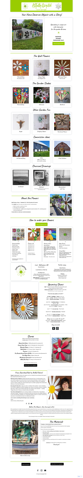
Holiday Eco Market (56, 314)
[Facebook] (53, 328)
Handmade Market (56, 315)
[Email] (31, 403)
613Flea (51, 297)
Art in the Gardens (54, 304)
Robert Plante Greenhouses (56, 320)
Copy (79, 476)
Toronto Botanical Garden (55, 321)
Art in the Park (55, 308)
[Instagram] (57, 328)
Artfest (55, 306)
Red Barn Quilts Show (56, 311)
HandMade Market (55, 302)
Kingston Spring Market (54, 299)
